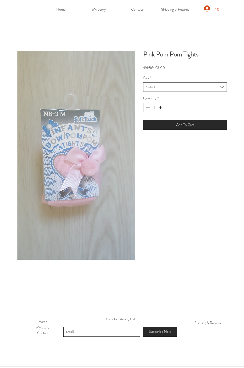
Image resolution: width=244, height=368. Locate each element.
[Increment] (161, 107)
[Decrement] (147, 107)
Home (43, 321)
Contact (43, 333)
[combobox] (185, 87)
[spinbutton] (154, 107)
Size (147, 77)
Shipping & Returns (208, 322)
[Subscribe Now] (160, 332)
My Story (42, 327)
